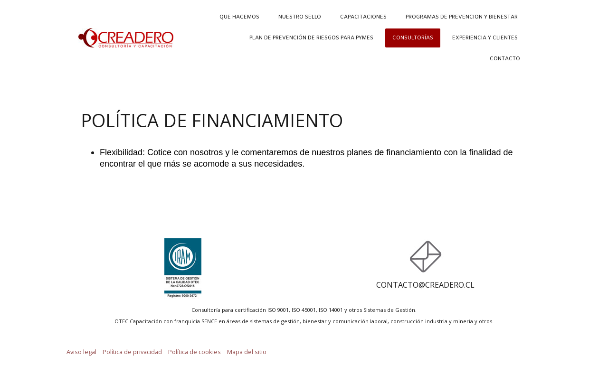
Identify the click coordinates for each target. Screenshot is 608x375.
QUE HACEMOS (239, 17)
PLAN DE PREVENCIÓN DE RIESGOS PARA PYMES (311, 38)
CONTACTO (505, 59)
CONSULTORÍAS (412, 38)
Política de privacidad (132, 351)
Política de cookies (194, 351)
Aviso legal (81, 351)
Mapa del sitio (246, 351)
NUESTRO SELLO (299, 17)
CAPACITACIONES (363, 17)
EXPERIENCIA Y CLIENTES (485, 38)
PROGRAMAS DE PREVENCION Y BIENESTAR (462, 17)
